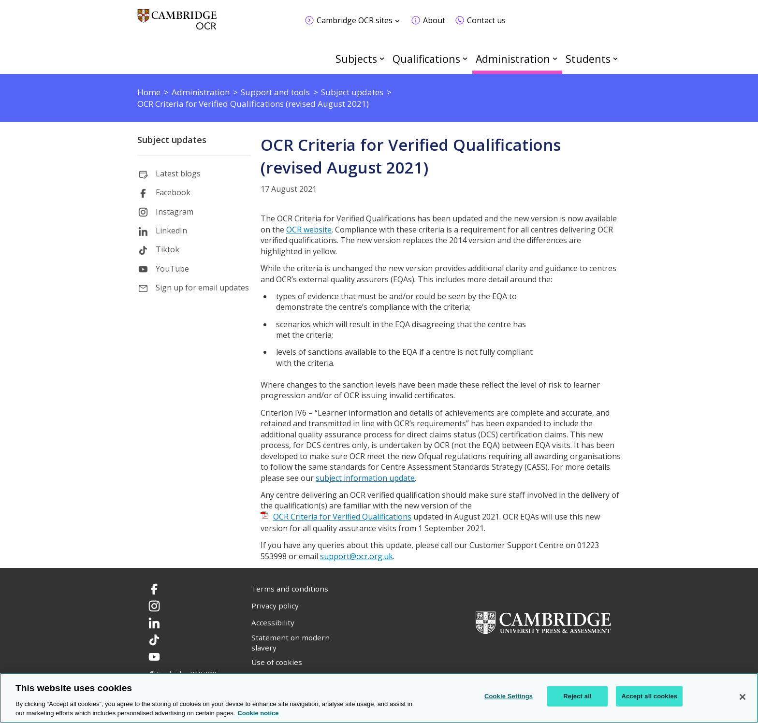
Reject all (577, 696)
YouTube (172, 268)
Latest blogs (178, 173)
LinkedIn (171, 230)
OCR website (309, 229)
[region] (379, 698)
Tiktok (167, 249)
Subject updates (171, 139)
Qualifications (426, 59)
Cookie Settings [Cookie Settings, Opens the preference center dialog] (508, 696)
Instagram (174, 211)
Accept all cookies (649, 696)
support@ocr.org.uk (356, 556)
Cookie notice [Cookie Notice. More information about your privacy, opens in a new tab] (257, 713)
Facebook (173, 192)
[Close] (742, 697)
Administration (513, 59)
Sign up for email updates (202, 287)
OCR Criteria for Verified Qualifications (342, 516)
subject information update (365, 478)
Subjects (356, 59)
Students (588, 59)
